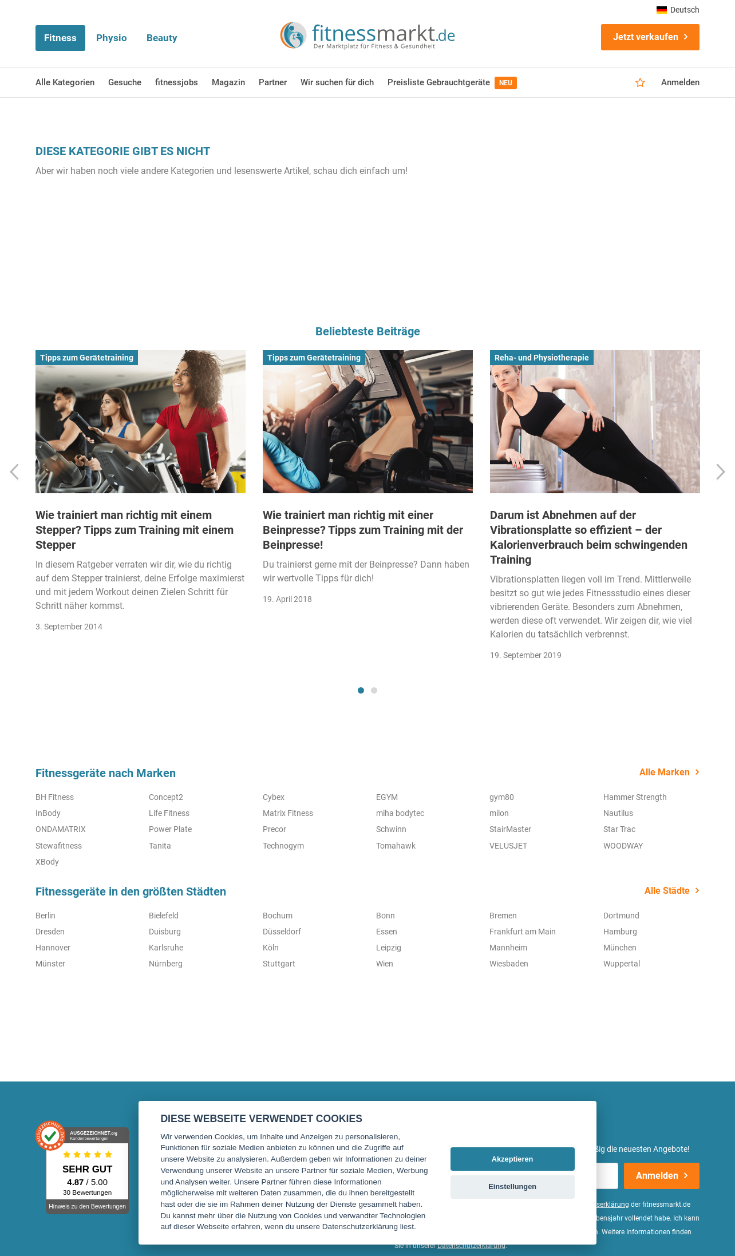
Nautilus (618, 813)
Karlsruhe (166, 947)
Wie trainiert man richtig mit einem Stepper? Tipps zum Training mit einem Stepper (134, 530)
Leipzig (388, 947)
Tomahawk (396, 845)
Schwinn (391, 829)
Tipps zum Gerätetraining (86, 357)
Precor (274, 829)
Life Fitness (169, 813)
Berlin (45, 915)
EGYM (387, 797)
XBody (47, 861)
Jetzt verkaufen (645, 36)
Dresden (50, 931)
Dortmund (621, 915)
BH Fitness (54, 797)
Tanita (160, 845)
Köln (271, 947)
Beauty (162, 37)
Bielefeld (164, 915)
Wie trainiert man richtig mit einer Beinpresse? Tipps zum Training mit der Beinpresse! (363, 530)
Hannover (52, 947)
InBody (48, 813)
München (620, 947)
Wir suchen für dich (337, 82)
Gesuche (124, 82)
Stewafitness (58, 845)
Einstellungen (512, 1186)
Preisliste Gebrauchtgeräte (452, 83)
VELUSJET (508, 845)
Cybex (273, 797)
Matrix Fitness (288, 813)
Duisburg (165, 931)
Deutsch (678, 9)
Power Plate (170, 829)
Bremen (503, 915)
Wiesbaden (508, 963)
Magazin (228, 82)
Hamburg (620, 931)
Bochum (278, 915)
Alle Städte (667, 890)
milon (499, 813)
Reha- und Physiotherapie (542, 357)
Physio (111, 37)
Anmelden (680, 82)
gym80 (501, 797)
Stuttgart (279, 963)
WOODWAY (623, 845)
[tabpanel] (140, 494)
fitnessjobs (176, 82)
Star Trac (619, 829)
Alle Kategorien (64, 82)
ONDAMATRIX (60, 829)
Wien (384, 963)
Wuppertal (621, 963)
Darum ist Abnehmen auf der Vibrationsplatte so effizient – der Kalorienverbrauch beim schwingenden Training (588, 537)
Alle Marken (664, 772)
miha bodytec (400, 813)
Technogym (283, 845)
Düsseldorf (282, 931)
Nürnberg (166, 963)
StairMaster (510, 829)
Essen (386, 931)
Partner (273, 82)
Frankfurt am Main (522, 931)
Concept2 (166, 797)
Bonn (385, 915)
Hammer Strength (635, 797)
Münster (50, 963)
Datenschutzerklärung (471, 1246)
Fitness (60, 37)
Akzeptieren (513, 1159)
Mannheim (508, 947)
